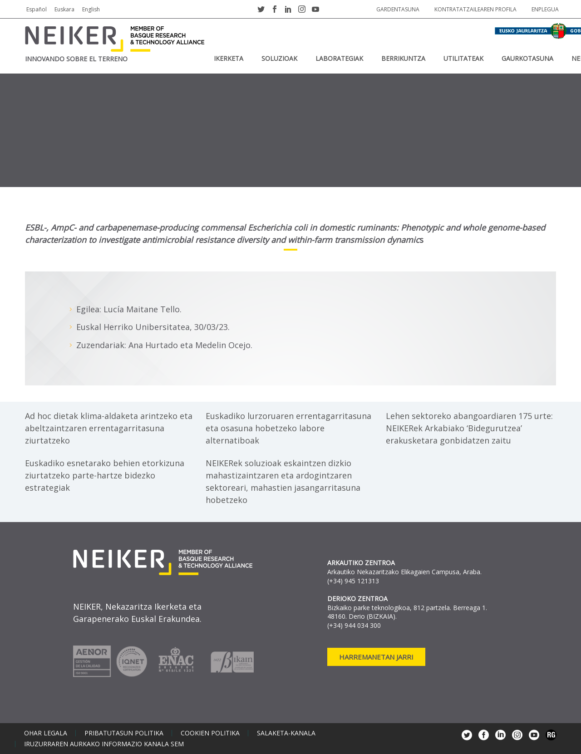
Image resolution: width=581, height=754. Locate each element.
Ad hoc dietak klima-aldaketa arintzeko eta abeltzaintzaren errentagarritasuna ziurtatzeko (108, 428)
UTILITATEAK (463, 58)
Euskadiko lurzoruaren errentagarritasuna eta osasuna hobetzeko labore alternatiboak (288, 428)
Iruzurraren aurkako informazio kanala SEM (104, 744)
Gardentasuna (397, 9)
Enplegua (545, 9)
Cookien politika (210, 733)
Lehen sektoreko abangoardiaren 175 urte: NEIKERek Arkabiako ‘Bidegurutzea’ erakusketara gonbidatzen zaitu (469, 428)
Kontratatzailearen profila (475, 9)
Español (36, 9)
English (91, 9)
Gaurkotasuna (527, 58)
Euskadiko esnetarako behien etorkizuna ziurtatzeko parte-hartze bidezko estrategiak (104, 475)
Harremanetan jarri (376, 656)
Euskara (64, 9)
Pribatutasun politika (123, 733)
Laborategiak (339, 58)
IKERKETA (228, 58)
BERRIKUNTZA (403, 58)
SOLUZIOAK (279, 58)
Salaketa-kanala (286, 733)
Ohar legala (45, 733)
